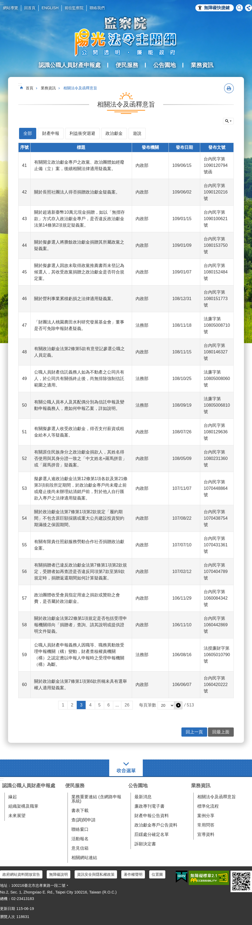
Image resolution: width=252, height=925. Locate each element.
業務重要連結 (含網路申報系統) (96, 798)
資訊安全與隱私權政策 (96, 874)
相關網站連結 (84, 857)
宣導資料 (205, 834)
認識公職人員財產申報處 (28, 785)
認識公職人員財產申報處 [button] (70, 65)
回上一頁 (194, 732)
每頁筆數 (147, 705)
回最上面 (220, 732)
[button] (178, 705)
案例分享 (205, 815)
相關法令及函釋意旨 (80, 88)
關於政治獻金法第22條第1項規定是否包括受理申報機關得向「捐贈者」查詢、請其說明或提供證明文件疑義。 (80, 625)
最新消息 (143, 796)
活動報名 (80, 838)
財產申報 (50, 133)
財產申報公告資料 (151, 815)
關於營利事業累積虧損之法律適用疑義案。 (75, 298)
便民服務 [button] (127, 65)
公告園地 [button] (164, 65)
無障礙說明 (58, 874)
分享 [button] (248, 7)
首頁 (29, 88)
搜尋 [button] (239, 7)
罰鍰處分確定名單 (151, 834)
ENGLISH (50, 8)
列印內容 (229, 88)
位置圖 (157, 874)
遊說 (137, 133)
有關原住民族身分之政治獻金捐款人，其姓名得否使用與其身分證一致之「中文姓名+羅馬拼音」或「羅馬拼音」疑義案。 (80, 458)
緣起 (12, 796)
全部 (27, 133)
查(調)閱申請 (83, 820)
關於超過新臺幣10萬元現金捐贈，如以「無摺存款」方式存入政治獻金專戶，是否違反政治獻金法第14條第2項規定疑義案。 (79, 218)
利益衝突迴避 (82, 133)
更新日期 (7, 908)
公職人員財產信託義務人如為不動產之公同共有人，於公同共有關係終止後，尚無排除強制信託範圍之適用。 (79, 378)
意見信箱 (80, 848)
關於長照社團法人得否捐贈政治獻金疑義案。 (77, 192)
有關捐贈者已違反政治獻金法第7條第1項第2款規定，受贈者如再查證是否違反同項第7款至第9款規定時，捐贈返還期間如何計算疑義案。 (80, 571)
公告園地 (138, 785)
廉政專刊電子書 (149, 806)
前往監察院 (74, 8)
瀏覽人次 (7, 917)
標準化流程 (208, 806)
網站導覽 (10, 8)
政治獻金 (114, 133)
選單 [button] (126, 767)
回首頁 (29, 8)
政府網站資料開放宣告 (21, 874)
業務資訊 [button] (202, 65)
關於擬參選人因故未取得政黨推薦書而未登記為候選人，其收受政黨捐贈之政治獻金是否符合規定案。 (79, 272)
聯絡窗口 (80, 829)
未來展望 (16, 815)
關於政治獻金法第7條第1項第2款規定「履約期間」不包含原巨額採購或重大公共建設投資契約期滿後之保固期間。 (79, 518)
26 (127, 705)
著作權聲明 (133, 874)
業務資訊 (48, 88)
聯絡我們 (97, 8)
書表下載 (80, 810)
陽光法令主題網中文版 (126, 36)
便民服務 (75, 785)
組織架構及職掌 (23, 806)
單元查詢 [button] (228, 121)
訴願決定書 (145, 844)
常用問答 (205, 825)
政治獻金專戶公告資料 (155, 825)
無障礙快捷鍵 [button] (217, 7)
